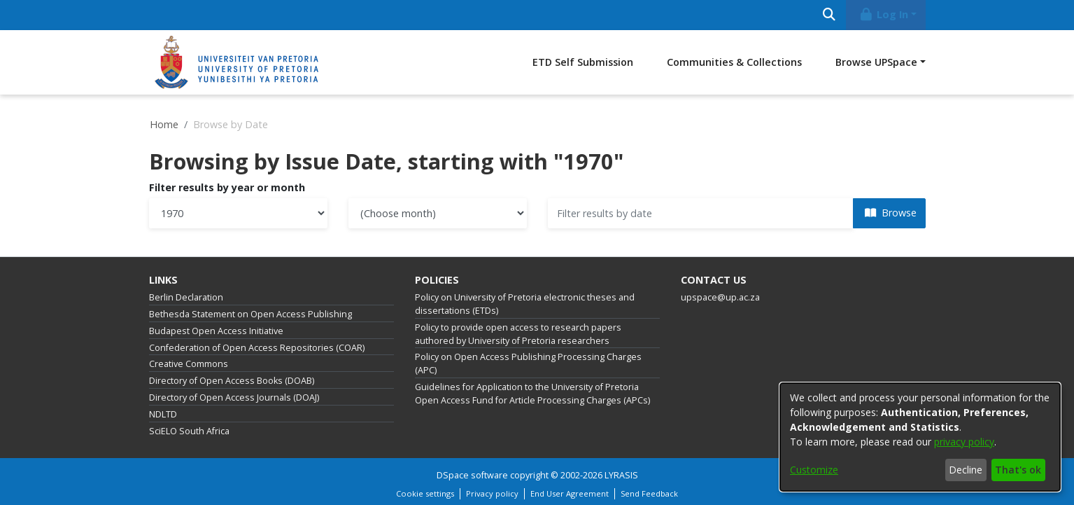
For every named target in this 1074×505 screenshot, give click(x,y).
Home (164, 124)
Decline (965, 469)
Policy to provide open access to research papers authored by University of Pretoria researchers (518, 334)
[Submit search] (829, 15)
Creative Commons (188, 364)
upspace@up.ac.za (720, 297)
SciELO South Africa (189, 431)
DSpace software (472, 475)
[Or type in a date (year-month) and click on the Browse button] (701, 213)
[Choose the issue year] (238, 213)
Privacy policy (492, 493)
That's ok (1018, 469)
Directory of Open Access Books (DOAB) (231, 381)
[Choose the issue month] (437, 213)
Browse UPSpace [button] (876, 62)
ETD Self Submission (582, 62)
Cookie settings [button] (425, 493)
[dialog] (920, 437)
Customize (814, 469)
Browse (891, 212)
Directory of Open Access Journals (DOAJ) (234, 397)
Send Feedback (649, 493)
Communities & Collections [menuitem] (734, 62)
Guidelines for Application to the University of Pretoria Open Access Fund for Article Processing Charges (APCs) (532, 393)
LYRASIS (621, 475)
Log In (883, 14)
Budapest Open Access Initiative (216, 331)
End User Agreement (569, 493)
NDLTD (163, 414)
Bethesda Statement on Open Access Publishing (250, 314)
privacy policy (964, 441)
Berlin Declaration (186, 297)
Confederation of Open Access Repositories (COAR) (257, 348)
